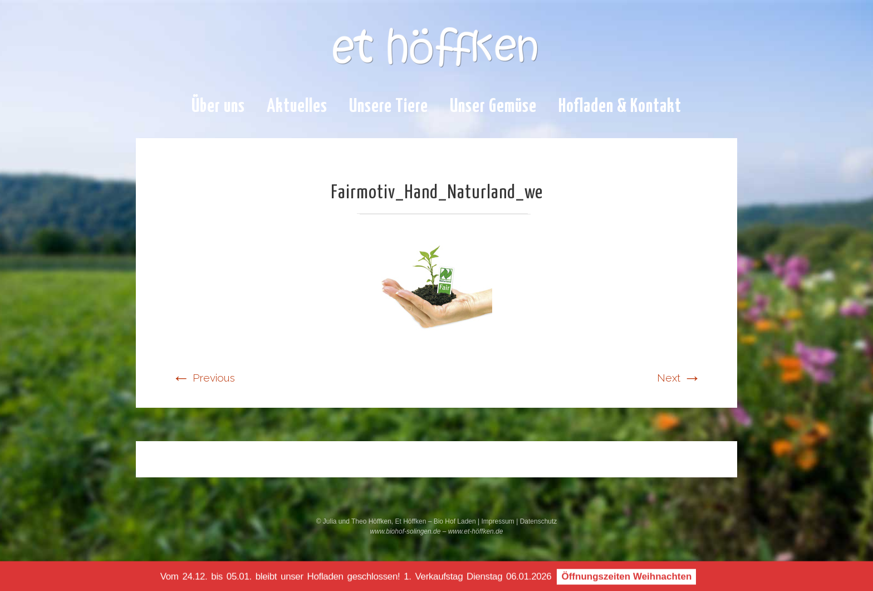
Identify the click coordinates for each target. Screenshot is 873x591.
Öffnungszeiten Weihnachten (626, 578)
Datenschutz (538, 521)
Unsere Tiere (388, 107)
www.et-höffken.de (475, 531)
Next (679, 378)
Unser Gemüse (493, 107)
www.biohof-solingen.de (405, 531)
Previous (203, 378)
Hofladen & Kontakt (619, 107)
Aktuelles (297, 107)
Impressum (498, 521)
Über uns (218, 107)
